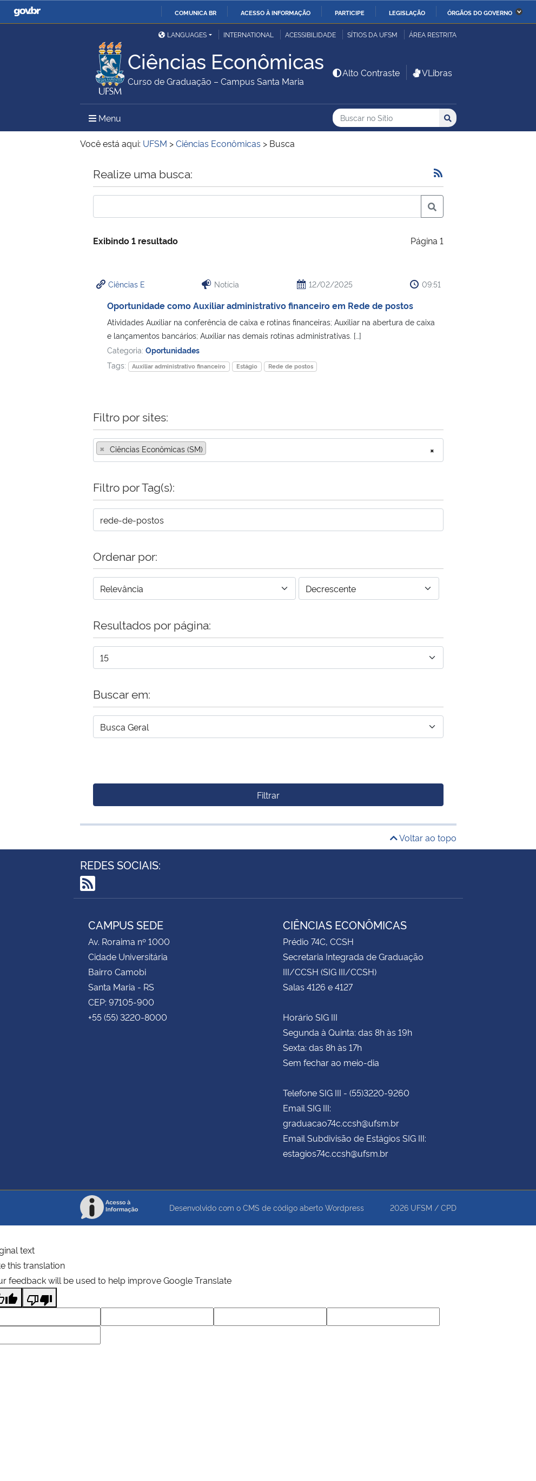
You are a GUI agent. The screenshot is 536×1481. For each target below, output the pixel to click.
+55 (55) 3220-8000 (127, 1017)
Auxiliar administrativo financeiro (179, 366)
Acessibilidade (310, 34)
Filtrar (268, 795)
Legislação (407, 12)
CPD (448, 1207)
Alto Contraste (366, 72)
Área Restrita (432, 34)
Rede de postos (290, 366)
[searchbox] (212, 449)
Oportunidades (172, 350)
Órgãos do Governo (479, 12)
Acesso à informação (275, 12)
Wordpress (344, 1207)
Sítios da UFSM (372, 34)
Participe (350, 12)
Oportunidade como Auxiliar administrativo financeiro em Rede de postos (260, 305)
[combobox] (268, 450)
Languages (182, 34)
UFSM (421, 1207)
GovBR (27, 11)
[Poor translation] (39, 1298)
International (248, 34)
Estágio (246, 366)
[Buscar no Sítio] (386, 118)
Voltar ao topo (423, 837)
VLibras (431, 72)
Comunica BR (195, 12)
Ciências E (126, 284)
